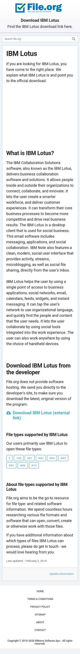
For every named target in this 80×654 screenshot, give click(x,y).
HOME (40, 591)
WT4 (34, 465)
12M (18, 458)
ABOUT (40, 622)
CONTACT (40, 630)
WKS (63, 458)
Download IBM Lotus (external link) (41, 415)
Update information (61, 573)
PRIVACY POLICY (40, 606)
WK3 (41, 458)
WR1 (11, 465)
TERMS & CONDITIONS (40, 599)
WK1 (29, 458)
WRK (22, 465)
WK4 (52, 458)
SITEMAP (40, 614)
